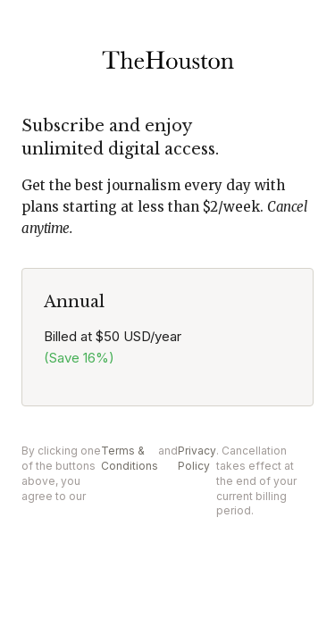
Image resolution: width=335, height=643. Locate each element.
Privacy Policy (197, 458)
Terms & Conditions (129, 458)
